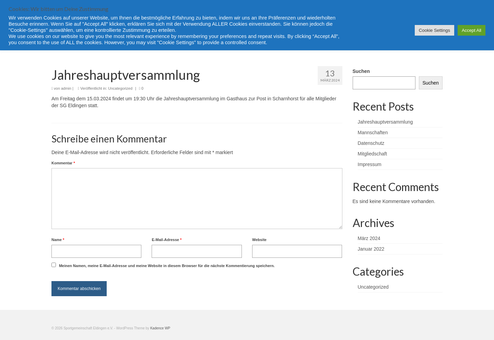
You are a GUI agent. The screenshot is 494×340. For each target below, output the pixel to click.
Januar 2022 (371, 249)
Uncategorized (120, 88)
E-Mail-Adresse (166, 240)
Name (57, 240)
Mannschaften (373, 132)
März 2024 (369, 238)
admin (66, 88)
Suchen (361, 71)
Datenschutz (371, 143)
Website (259, 240)
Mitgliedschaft (372, 153)
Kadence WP (160, 328)
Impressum (369, 164)
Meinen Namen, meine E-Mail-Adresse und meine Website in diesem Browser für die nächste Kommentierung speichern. (167, 266)
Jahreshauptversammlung (385, 122)
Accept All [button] (471, 30)
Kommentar (63, 163)
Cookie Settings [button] (434, 30)
